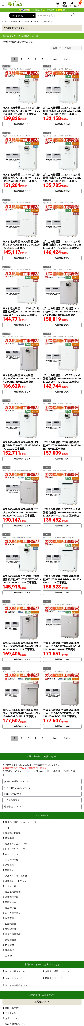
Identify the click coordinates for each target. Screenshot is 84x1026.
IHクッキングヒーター (16, 849)
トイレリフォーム (14, 978)
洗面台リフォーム (54, 978)
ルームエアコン (13, 913)
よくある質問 (10, 800)
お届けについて (11, 794)
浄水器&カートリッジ (15, 881)
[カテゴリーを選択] (22, 15)
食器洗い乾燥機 (13, 833)
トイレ (8, 827)
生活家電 (9, 918)
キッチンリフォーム (15, 971)
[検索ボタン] (72, 15)
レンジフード (11, 854)
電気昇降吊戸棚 (13, 934)
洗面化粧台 (10, 902)
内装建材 (9, 945)
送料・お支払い (13, 1008)
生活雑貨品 (10, 924)
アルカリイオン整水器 (16, 876)
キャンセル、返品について (17, 788)
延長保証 (9, 950)
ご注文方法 (10, 1013)
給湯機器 (9, 838)
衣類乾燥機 (10, 929)
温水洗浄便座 (11, 897)
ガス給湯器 (14, 28)
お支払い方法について (15, 781)
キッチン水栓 (11, 859)
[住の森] (15, 3)
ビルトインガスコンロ (16, 843)
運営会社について (13, 806)
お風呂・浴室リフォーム (57, 971)
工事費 (8, 956)
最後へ (66, 59)
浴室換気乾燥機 (13, 892)
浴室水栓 (9, 865)
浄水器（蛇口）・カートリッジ (20, 822)
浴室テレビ (10, 908)
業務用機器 (10, 940)
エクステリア (11, 886)
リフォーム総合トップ (16, 985)
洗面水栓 (9, 870)
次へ (55, 59)
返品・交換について (15, 1023)
